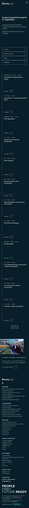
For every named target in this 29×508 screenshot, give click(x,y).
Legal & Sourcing (6, 429)
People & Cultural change (8, 412)
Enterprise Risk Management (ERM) (11, 409)
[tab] (14, 49)
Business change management (10, 405)
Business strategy (6, 407)
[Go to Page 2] (16, 326)
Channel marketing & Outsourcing (11, 392)
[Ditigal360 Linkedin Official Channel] (2, 383)
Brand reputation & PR (8, 390)
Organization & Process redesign (10, 411)
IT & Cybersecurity (6, 427)
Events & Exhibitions (7, 398)
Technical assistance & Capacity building (12, 416)
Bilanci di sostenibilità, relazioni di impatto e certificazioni (13, 458)
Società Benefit (6, 455)
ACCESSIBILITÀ (6, 481)
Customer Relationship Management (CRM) (13, 396)
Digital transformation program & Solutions (13, 424)
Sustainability (5, 431)
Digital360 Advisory (7, 442)
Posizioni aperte (6, 473)
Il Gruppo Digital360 (7, 440)
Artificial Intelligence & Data (9, 422)
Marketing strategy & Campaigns (10, 399)
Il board (4, 447)
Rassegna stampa (6, 460)
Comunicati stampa (7, 462)
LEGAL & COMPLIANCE (8, 479)
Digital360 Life (5, 471)
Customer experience (7, 394)
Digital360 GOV (6, 446)
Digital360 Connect (7, 444)
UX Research (5, 434)
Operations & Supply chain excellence (11, 414)
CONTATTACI (6, 477)
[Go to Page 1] (12, 326)
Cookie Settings (16, 504)
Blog (3, 464)
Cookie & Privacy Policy (7, 504)
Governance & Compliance (9, 425)
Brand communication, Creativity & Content (13, 389)
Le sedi (4, 449)
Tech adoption (5, 432)
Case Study (5, 465)
